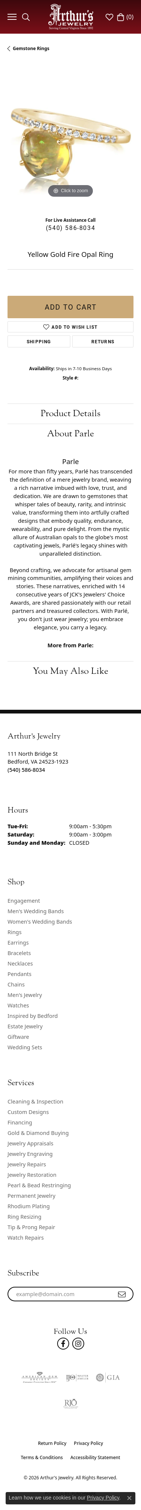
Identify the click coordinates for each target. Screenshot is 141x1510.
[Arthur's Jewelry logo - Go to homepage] (70, 17)
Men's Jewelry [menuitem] (25, 994)
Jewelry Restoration (32, 1174)
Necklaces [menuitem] (20, 963)
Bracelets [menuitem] (19, 953)
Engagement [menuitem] (24, 900)
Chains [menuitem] (16, 984)
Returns (102, 341)
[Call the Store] (26, 769)
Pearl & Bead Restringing (39, 1185)
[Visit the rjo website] (70, 1403)
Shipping (39, 341)
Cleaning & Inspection (35, 1101)
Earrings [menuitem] (18, 942)
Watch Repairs (26, 1237)
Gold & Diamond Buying (38, 1132)
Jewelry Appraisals (30, 1143)
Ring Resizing (24, 1216)
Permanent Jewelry (31, 1195)
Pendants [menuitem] (20, 973)
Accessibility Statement (95, 1457)
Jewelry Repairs (27, 1164)
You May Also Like (70, 671)
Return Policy (52, 1443)
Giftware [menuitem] (18, 1036)
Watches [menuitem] (18, 1005)
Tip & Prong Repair (31, 1227)
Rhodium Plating (29, 1206)
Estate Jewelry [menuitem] (25, 1026)
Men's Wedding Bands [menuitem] (36, 911)
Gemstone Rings (31, 48)
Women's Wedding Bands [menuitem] (40, 921)
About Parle (70, 433)
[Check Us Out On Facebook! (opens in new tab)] (63, 1344)
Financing (20, 1122)
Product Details (70, 413)
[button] (26, 16)
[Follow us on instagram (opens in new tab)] (78, 1344)
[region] (70, 137)
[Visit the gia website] (108, 1377)
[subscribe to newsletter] (122, 1294)
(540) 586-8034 (70, 227)
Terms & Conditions (42, 1457)
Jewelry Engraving (30, 1153)
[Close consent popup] (129, 1498)
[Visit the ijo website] (77, 1377)
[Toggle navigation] (11, 17)
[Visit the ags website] (39, 1377)
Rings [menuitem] (14, 932)
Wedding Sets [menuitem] (25, 1047)
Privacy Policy (88, 1443)
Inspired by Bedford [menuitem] (33, 1015)
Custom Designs (28, 1111)
